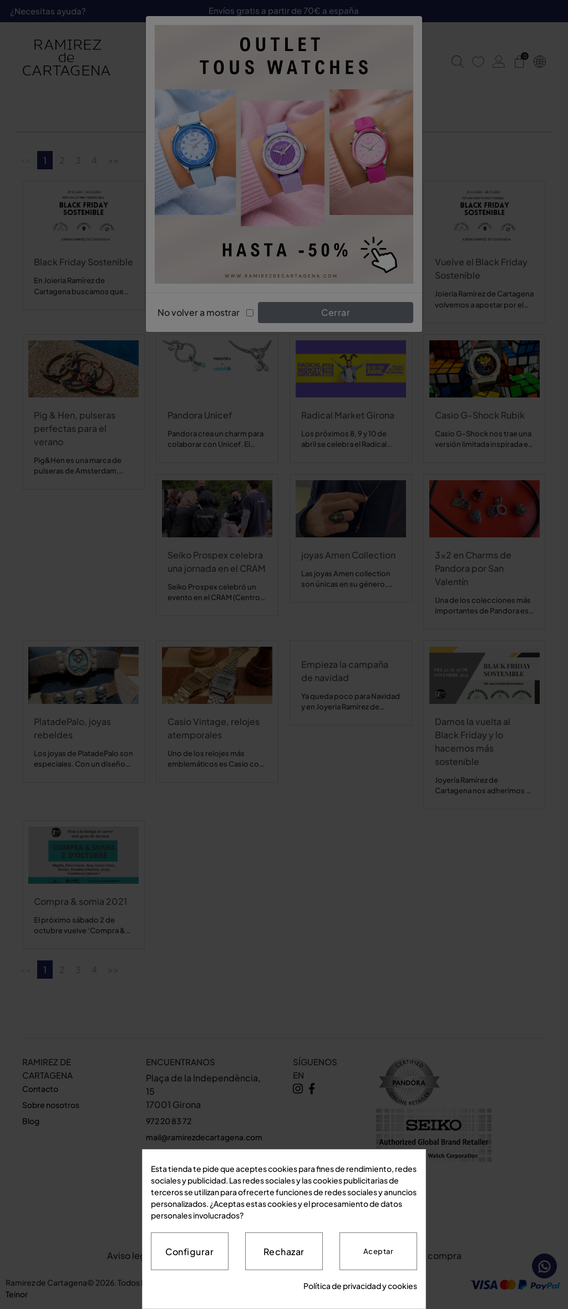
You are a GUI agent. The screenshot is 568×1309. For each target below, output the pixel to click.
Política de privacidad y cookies (360, 1286)
